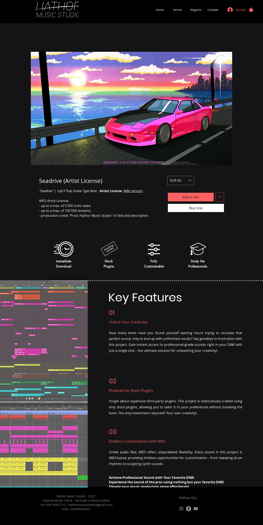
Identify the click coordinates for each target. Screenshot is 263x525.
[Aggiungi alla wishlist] (219, 197)
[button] (251, 9)
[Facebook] (188, 508)
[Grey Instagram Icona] (181, 508)
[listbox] (180, 180)
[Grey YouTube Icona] (195, 508)
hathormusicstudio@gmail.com (90, 505)
